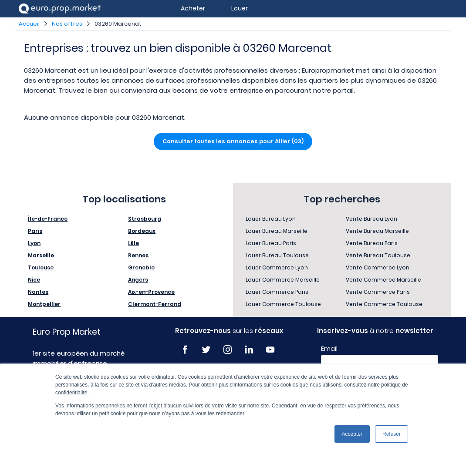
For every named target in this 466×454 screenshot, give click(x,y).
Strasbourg (144, 218)
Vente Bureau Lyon (371, 218)
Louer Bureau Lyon (271, 218)
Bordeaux (141, 231)
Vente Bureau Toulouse (378, 255)
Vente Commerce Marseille (383, 279)
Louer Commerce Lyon (277, 267)
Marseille (41, 255)
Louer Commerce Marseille (283, 279)
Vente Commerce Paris (378, 292)
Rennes (138, 255)
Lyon (34, 243)
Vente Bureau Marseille (377, 231)
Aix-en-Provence (151, 292)
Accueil (29, 24)
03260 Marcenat (118, 24)
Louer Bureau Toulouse (277, 255)
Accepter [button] (352, 434)
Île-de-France (48, 218)
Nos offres (67, 24)
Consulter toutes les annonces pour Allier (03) (233, 141)
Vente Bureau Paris (372, 243)
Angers (138, 279)
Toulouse (41, 267)
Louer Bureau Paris (271, 243)
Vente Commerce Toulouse (384, 304)
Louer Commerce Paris (277, 292)
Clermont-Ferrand (154, 304)
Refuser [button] (391, 434)
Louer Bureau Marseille (276, 231)
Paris (35, 231)
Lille (133, 243)
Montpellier (44, 304)
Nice (34, 279)
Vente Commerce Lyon (377, 267)
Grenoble (141, 267)
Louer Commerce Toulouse (283, 304)
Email (329, 348)
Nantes (38, 292)
